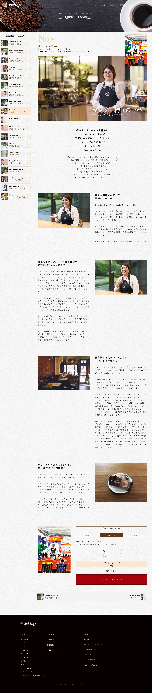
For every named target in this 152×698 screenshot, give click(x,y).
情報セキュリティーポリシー (93, 649)
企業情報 (86, 639)
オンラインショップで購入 (111, 584)
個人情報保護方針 (89, 654)
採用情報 (86, 644)
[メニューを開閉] (146, 5)
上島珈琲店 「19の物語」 (76, 17)
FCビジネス (87, 660)
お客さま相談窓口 (89, 665)
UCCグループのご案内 (91, 670)
